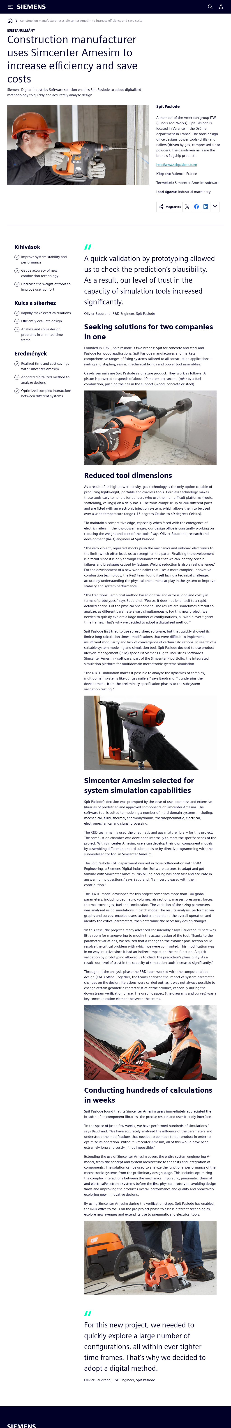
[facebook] (196, 207)
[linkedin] (205, 207)
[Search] (210, 6)
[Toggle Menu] (10, 7)
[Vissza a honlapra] (10, 21)
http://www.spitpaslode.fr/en (176, 165)
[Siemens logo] (31, 7)
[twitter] (187, 207)
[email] (214, 207)
